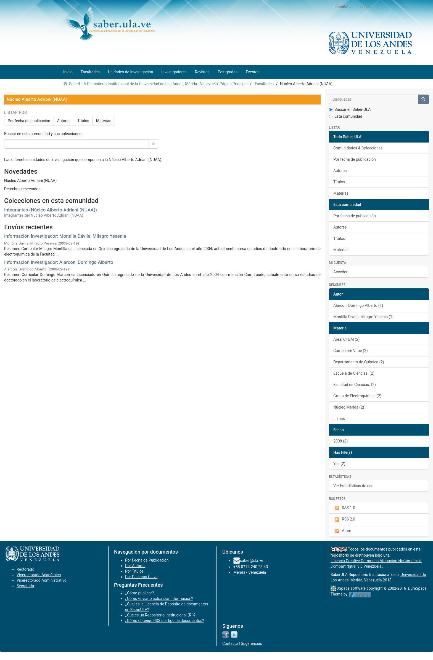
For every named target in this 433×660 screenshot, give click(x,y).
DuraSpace (417, 588)
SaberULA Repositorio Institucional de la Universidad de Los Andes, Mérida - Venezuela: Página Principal (158, 84)
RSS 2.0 (344, 519)
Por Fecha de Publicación (147, 560)
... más (339, 418)
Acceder (340, 272)
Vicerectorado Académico (39, 575)
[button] (343, 7)
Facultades (264, 84)
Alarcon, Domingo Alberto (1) (358, 305)
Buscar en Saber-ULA (350, 109)
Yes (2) (339, 464)
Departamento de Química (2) (358, 362)
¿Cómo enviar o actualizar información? (159, 598)
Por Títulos (134, 571)
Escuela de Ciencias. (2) (353, 373)
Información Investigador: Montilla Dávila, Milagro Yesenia (65, 236)
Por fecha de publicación (29, 121)
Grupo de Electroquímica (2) (357, 396)
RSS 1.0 (344, 508)
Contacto (230, 643)
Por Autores (135, 566)
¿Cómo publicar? (139, 593)
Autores (63, 121)
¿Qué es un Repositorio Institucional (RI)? (160, 615)
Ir (153, 144)
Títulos (83, 121)
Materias (103, 121)
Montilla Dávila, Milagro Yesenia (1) (363, 317)
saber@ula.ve (251, 560)
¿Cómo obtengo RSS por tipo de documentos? (164, 620)
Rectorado (25, 569)
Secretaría (25, 586)
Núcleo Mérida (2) (348, 407)
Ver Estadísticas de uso (353, 486)
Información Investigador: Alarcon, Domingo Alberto (58, 262)
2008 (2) (340, 441)
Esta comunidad (345, 116)
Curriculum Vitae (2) (350, 350)
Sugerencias (251, 643)
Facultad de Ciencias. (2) (354, 384)
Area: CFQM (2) (346, 339)
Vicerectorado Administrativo (42, 580)
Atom (342, 530)
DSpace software (351, 588)
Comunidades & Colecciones (357, 148)
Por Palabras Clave (141, 577)
